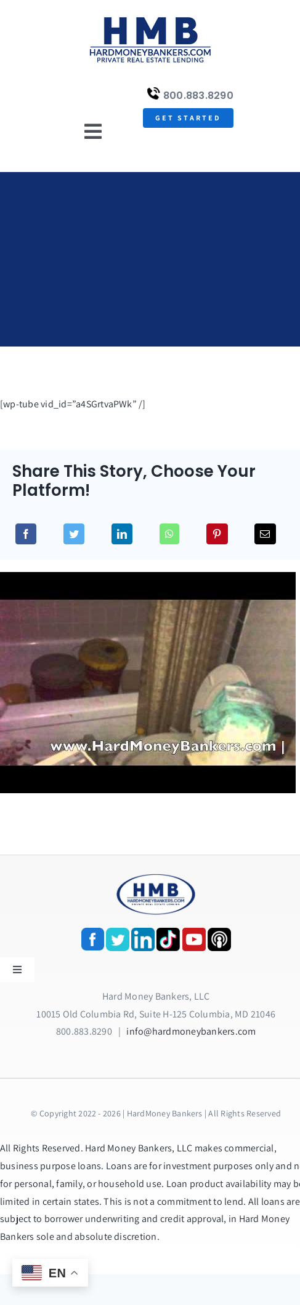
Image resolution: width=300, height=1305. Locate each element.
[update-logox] (150, 16)
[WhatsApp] (169, 533)
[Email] (264, 533)
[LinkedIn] (122, 533)
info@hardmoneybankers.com (191, 1031)
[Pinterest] (216, 533)
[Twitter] (73, 533)
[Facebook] (25, 533)
